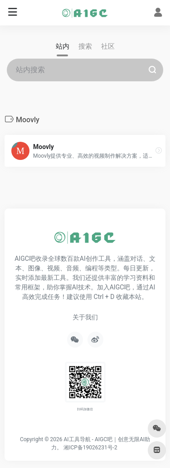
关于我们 (85, 317)
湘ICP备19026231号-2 (90, 447)
